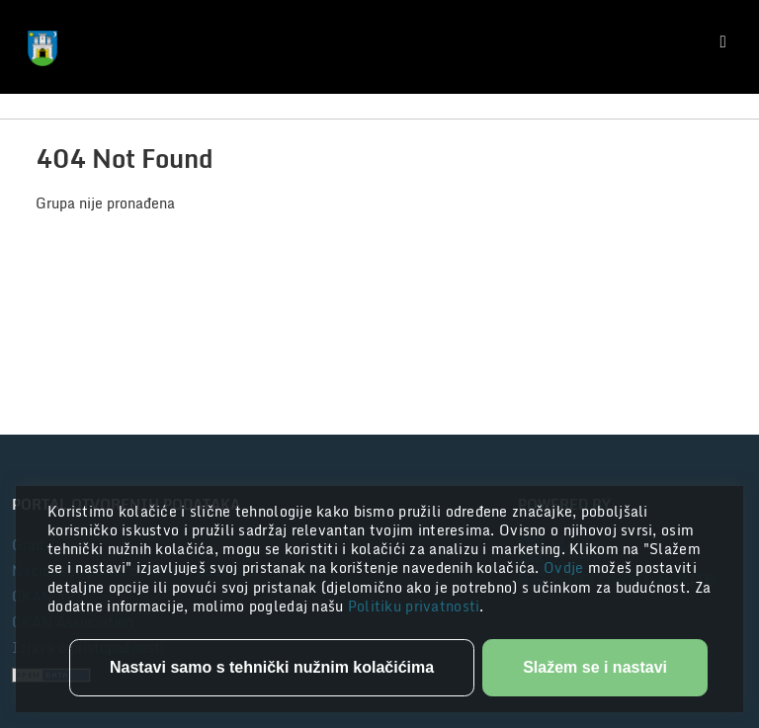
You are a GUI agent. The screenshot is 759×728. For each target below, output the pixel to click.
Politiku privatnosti (414, 606)
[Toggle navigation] (723, 42)
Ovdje (566, 567)
